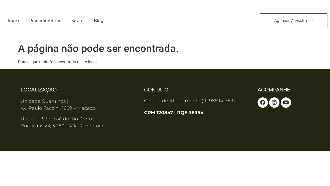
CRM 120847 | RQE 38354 (173, 112)
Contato (156, 89)
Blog (98, 20)
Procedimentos (45, 20)
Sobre (77, 20)
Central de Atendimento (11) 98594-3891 (189, 101)
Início (13, 20)
